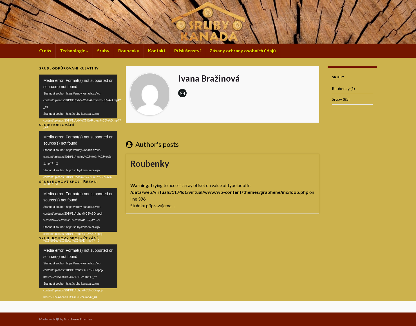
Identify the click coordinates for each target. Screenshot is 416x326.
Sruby (103, 50)
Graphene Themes (78, 319)
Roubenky (128, 50)
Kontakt (156, 50)
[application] (78, 96)
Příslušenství (187, 50)
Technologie (74, 50)
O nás (45, 50)
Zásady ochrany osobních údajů (242, 50)
